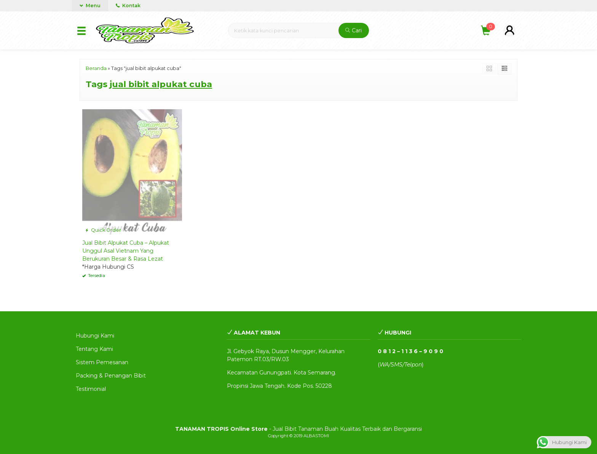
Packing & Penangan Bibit (111, 375)
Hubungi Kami (95, 335)
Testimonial (91, 389)
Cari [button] (353, 30)
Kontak (128, 5)
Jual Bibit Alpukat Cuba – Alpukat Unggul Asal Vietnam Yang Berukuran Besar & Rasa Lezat (125, 250)
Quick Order (103, 230)
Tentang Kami (94, 349)
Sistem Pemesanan (102, 362)
